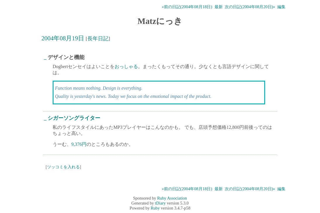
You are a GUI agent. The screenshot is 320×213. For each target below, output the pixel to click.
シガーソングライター (74, 118)
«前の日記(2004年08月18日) (187, 6)
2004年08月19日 (62, 38)
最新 (219, 6)
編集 (281, 6)
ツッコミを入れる (63, 166)
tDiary (160, 203)
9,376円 (79, 144)
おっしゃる (126, 66)
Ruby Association (172, 198)
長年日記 (97, 38)
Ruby (155, 208)
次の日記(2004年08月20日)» (250, 6)
